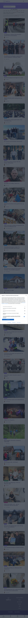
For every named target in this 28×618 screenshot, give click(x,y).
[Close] (26, 295)
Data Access (14, 322)
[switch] (24, 308)
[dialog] (14, 309)
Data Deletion (9, 322)
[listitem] (14, 306)
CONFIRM (8, 319)
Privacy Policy (18, 322)
